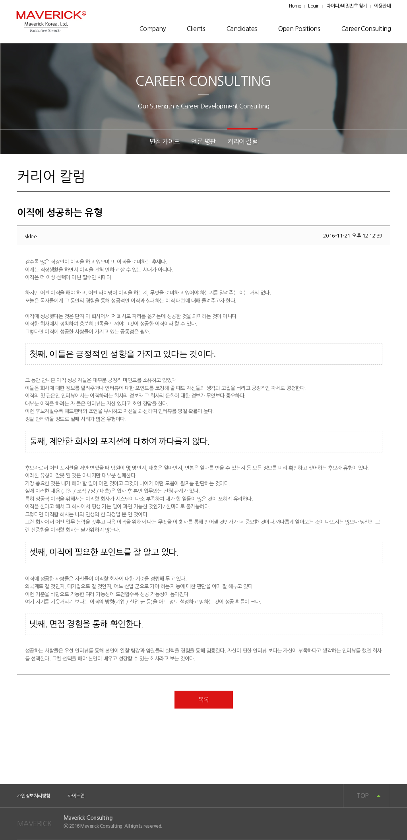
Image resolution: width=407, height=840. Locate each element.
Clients (196, 28)
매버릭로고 (51, 21)
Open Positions (299, 28)
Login (314, 6)
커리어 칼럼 (242, 141)
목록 (203, 700)
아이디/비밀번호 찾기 (346, 6)
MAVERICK (34, 823)
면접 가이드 (164, 141)
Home (295, 6)
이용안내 (382, 6)
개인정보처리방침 (33, 796)
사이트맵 (76, 796)
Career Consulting (366, 28)
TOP (363, 795)
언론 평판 (203, 141)
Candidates (242, 28)
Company (153, 28)
